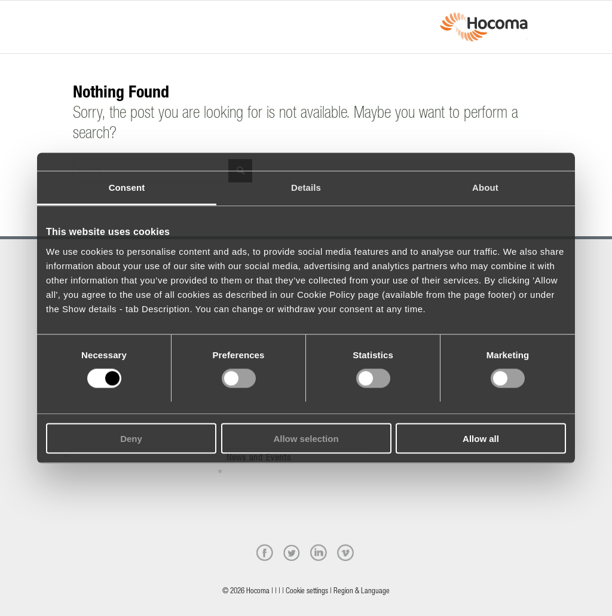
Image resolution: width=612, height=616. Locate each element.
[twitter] (291, 552)
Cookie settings (307, 592)
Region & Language (361, 592)
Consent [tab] (127, 187)
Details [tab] (306, 187)
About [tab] (485, 187)
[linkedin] (318, 552)
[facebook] (264, 552)
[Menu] (76, 16)
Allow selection (305, 438)
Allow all (481, 438)
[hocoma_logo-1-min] (484, 27)
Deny (131, 438)
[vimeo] (345, 552)
